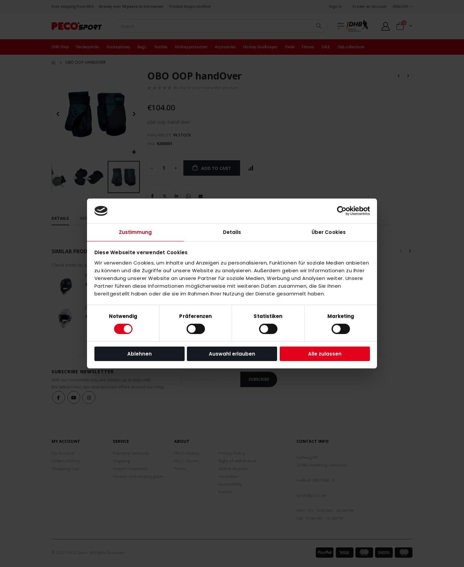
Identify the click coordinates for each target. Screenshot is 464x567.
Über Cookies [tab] (329, 232)
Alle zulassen (325, 353)
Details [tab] (232, 232)
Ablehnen (139, 353)
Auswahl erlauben (232, 353)
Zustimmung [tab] (135, 232)
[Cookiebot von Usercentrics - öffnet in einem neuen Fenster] (342, 211)
